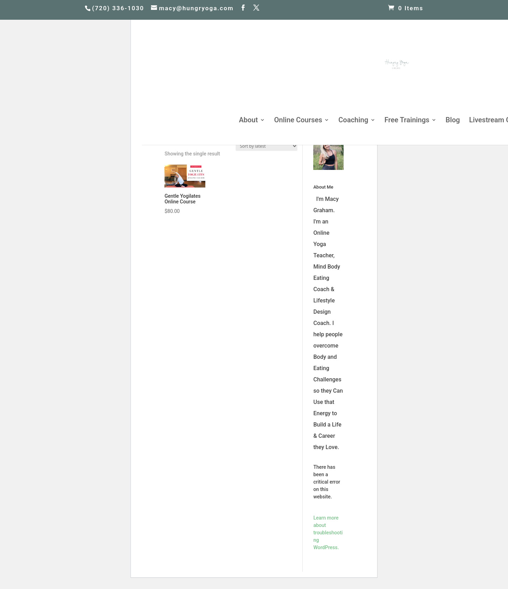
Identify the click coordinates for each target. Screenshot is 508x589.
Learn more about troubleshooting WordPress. (328, 532)
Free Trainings (407, 120)
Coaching (353, 120)
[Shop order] (266, 146)
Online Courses (298, 120)
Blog (453, 120)
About (248, 120)
